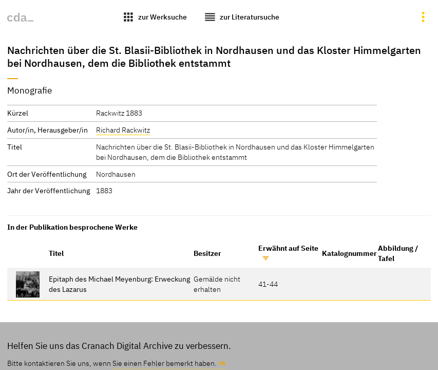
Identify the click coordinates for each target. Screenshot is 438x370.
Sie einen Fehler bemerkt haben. (164, 363)
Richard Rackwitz (123, 130)
